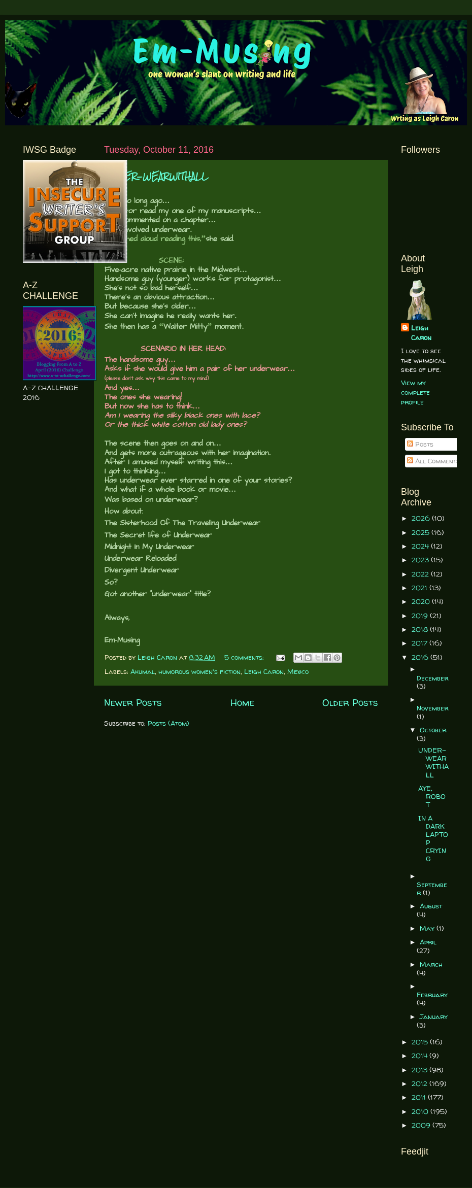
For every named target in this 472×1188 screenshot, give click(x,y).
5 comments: (245, 657)
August (431, 905)
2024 (421, 546)
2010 (421, 1111)
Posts (420, 444)
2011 (420, 1097)
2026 (422, 518)
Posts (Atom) (168, 723)
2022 (421, 574)
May (428, 928)
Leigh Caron (264, 671)
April (428, 941)
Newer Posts (133, 702)
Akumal (142, 671)
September (432, 888)
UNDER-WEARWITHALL (156, 176)
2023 (421, 559)
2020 (422, 601)
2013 (420, 1069)
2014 (420, 1055)
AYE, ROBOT (432, 796)
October (433, 729)
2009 (422, 1125)
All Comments (433, 460)
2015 (421, 1041)
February (432, 994)
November (432, 707)
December (432, 678)
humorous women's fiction (199, 671)
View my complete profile (415, 392)
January (434, 1016)
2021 (420, 587)
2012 (420, 1083)
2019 (421, 615)
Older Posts (350, 702)
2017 (420, 643)
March (431, 964)
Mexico (298, 671)
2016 (421, 657)
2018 (421, 629)
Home (242, 702)
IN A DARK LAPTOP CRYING (433, 838)
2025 (421, 532)
